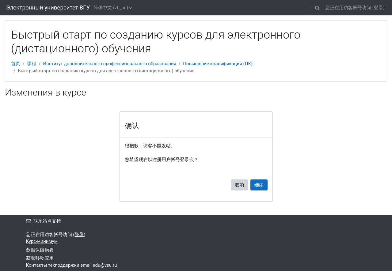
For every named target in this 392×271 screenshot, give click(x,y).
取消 (239, 185)
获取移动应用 (40, 258)
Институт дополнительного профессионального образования (109, 63)
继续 (259, 185)
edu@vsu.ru (105, 265)
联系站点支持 (43, 221)
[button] (317, 7)
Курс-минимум (42, 241)
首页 (15, 63)
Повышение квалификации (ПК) (218, 63)
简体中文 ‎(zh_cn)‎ (110, 7)
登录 (378, 7)
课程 (31, 63)
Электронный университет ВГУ (48, 7)
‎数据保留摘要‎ (40, 250)
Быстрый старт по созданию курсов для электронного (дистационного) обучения (106, 70)
